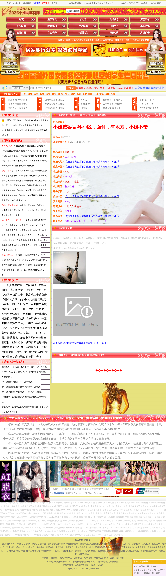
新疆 (119, 108)
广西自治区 (86, 104)
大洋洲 (143, 108)
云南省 (106, 104)
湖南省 (48, 108)
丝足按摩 (83, 26)
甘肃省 (119, 104)
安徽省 (54, 104)
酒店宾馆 (145, 19)
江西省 (61, 104)
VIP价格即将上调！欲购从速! (146, 566)
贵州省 (119, 100)
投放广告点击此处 (83, 540)
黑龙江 (24, 104)
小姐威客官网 (58, 493)
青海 (114, 108)
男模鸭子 (145, 32)
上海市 (48, 100)
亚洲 (142, 104)
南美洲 (156, 108)
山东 (82, 115)
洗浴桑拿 (114, 19)
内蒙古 (18, 104)
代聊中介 (114, 26)
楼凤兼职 (52, 26)
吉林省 (11, 108)
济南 (90, 115)
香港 (142, 100)
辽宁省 (18, 108)
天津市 (18, 100)
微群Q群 (114, 32)
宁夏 (110, 108)
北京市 (11, 100)
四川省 (113, 100)
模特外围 (21, 32)
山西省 (11, 104)
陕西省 (113, 104)
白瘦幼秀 (52, 32)
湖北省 (54, 108)
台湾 (152, 100)
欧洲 (147, 104)
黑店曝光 (52, 19)
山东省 (24, 108)
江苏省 (54, 100)
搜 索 (71, 88)
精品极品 (83, 32)
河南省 (61, 108)
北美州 (149, 108)
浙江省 (61, 100)
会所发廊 (21, 26)
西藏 (105, 108)
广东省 (84, 100)
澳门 (147, 100)
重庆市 (106, 100)
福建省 (48, 104)
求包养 (83, 19)
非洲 (152, 104)
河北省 (24, 100)
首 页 (21, 19)
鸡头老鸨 (145, 26)
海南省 (84, 108)
